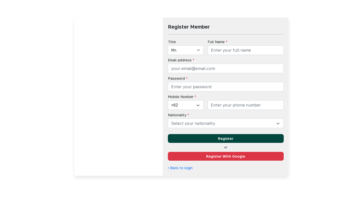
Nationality (178, 115)
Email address (181, 60)
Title (172, 42)
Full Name (217, 42)
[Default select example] (186, 50)
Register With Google (225, 156)
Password (178, 78)
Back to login (180, 168)
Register (225, 138)
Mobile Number (182, 96)
